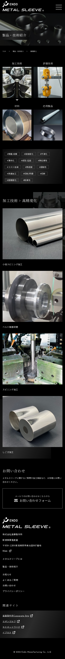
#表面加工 (11, 173)
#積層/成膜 (12, 154)
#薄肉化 (10, 160)
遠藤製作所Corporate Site (18, 616)
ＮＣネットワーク (13, 627)
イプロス (9, 632)
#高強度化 (28, 154)
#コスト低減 (12, 167)
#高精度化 (11, 180)
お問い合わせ (9, 585)
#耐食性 (27, 180)
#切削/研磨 (28, 173)
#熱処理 (28, 167)
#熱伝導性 (42, 160)
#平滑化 (43, 154)
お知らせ (7, 574)
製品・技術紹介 (10, 566)
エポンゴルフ (11, 621)
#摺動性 (43, 167)
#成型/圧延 (26, 160)
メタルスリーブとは (12, 558)
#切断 (42, 173)
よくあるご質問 (10, 579)
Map (7, 551)
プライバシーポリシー (14, 591)
